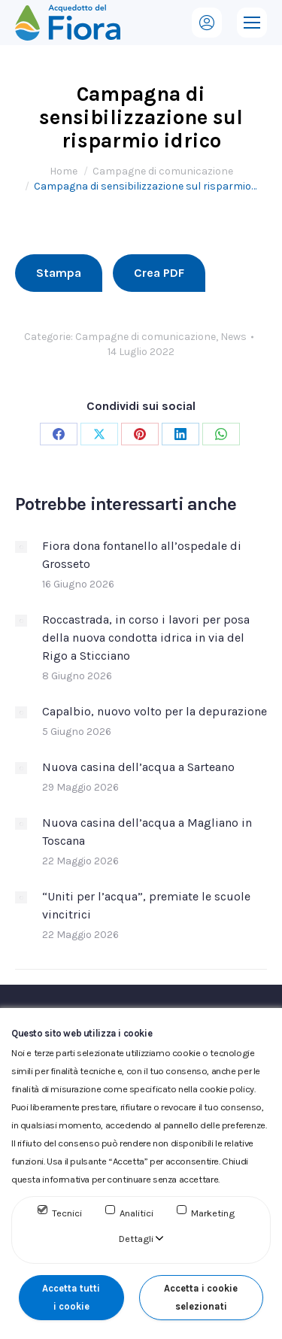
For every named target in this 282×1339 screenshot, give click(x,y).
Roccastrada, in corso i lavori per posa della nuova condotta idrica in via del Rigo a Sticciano (146, 637)
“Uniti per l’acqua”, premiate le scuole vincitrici (146, 905)
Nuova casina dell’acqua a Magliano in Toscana (147, 831)
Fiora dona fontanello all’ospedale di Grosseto (141, 555)
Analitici (136, 1213)
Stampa (58, 273)
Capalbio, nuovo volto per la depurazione (154, 711)
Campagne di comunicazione (145, 336)
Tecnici (67, 1213)
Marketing (213, 1213)
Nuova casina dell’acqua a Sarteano (138, 767)
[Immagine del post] (21, 547)
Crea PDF (159, 273)
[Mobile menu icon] (252, 23)
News (233, 336)
